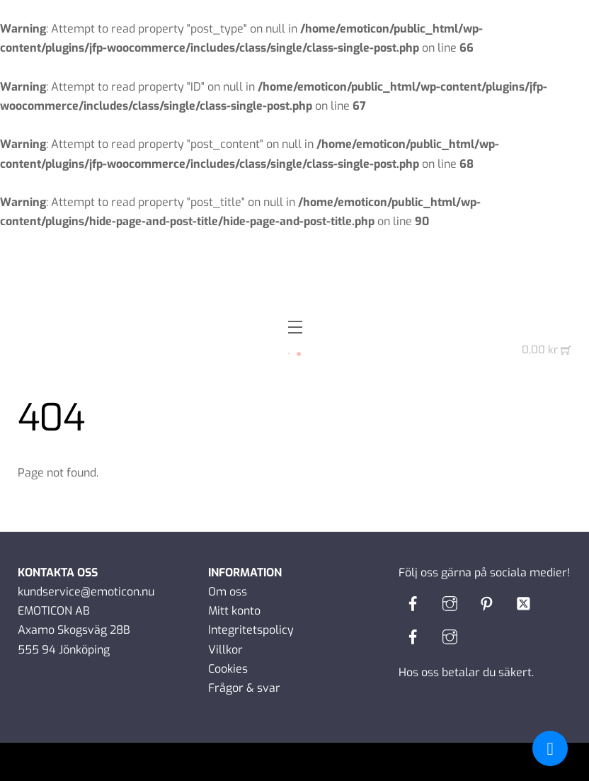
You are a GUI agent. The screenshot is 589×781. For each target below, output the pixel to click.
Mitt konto (234, 610)
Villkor (225, 649)
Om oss (227, 591)
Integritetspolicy (251, 629)
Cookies (228, 668)
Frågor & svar (244, 687)
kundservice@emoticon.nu (86, 591)
